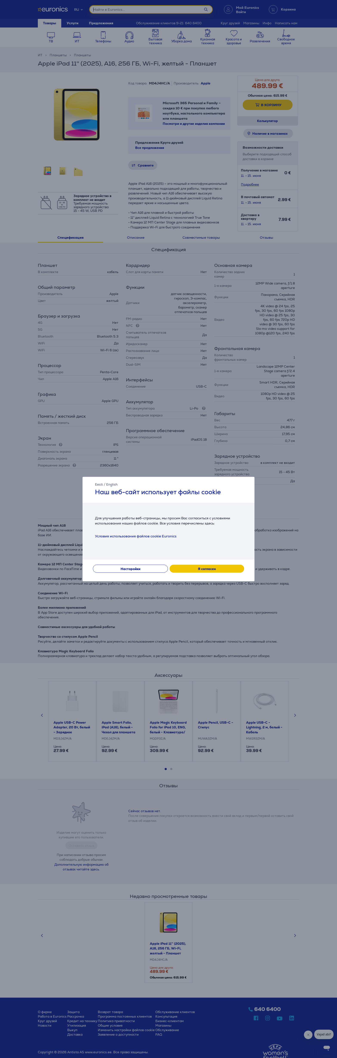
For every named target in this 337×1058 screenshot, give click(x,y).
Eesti (99, 484)
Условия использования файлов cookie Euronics (135, 536)
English (112, 484)
